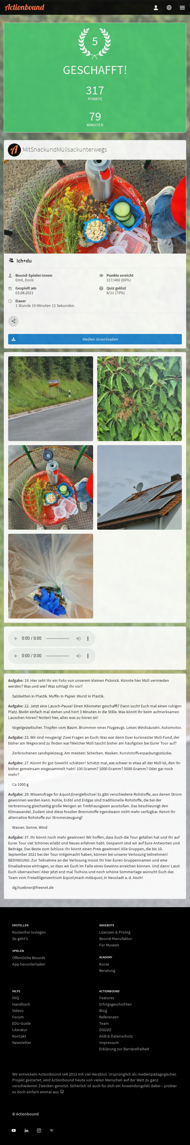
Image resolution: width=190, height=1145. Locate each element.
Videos (18, 1010)
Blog (103, 1010)
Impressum (109, 1042)
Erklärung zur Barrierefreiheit (124, 1048)
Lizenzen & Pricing (114, 932)
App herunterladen (28, 963)
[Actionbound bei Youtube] (13, 1130)
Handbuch (21, 1004)
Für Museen (109, 944)
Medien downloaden (63, 339)
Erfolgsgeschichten (115, 1004)
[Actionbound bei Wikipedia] (51, 1130)
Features (106, 997)
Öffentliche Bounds (28, 957)
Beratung (107, 970)
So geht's (20, 938)
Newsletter (21, 1042)
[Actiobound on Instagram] (38, 1130)
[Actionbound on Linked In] (26, 1130)
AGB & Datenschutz (116, 1036)
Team (104, 1023)
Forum (18, 1017)
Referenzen (109, 1017)
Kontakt (19, 1036)
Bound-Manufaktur (115, 938)
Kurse (104, 964)
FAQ (15, 997)
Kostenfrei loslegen (29, 932)
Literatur (19, 1029)
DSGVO (105, 1029)
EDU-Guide (21, 1023)
